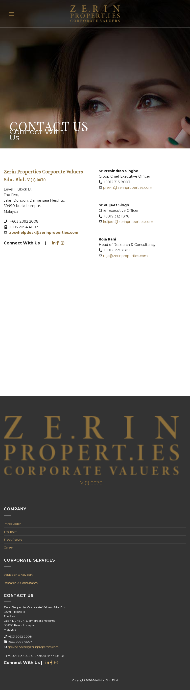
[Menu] (12, 14)
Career (8, 547)
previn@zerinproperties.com (127, 187)
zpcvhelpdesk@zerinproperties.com (33, 647)
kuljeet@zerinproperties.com (128, 221)
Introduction (13, 523)
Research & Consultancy (21, 583)
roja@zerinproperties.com (125, 256)
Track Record (13, 539)
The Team (11, 531)
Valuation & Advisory (18, 574)
